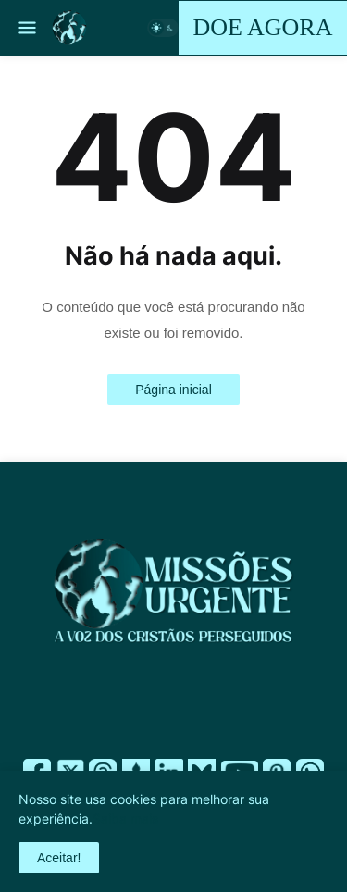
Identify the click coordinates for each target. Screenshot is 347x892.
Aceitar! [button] (59, 857)
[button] (25, 27)
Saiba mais (125, 818)
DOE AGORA (263, 27)
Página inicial (173, 389)
